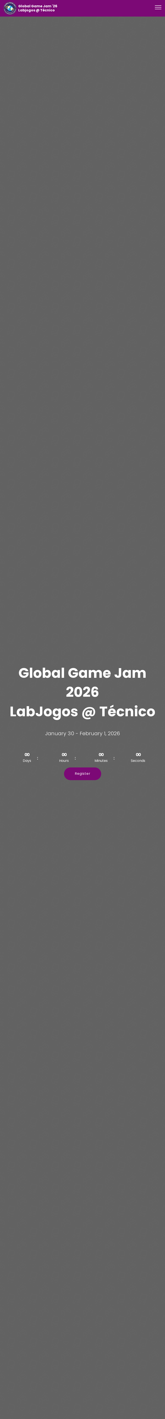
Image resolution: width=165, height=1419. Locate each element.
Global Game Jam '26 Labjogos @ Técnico (37, 8)
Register (82, 773)
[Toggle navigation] (158, 7)
